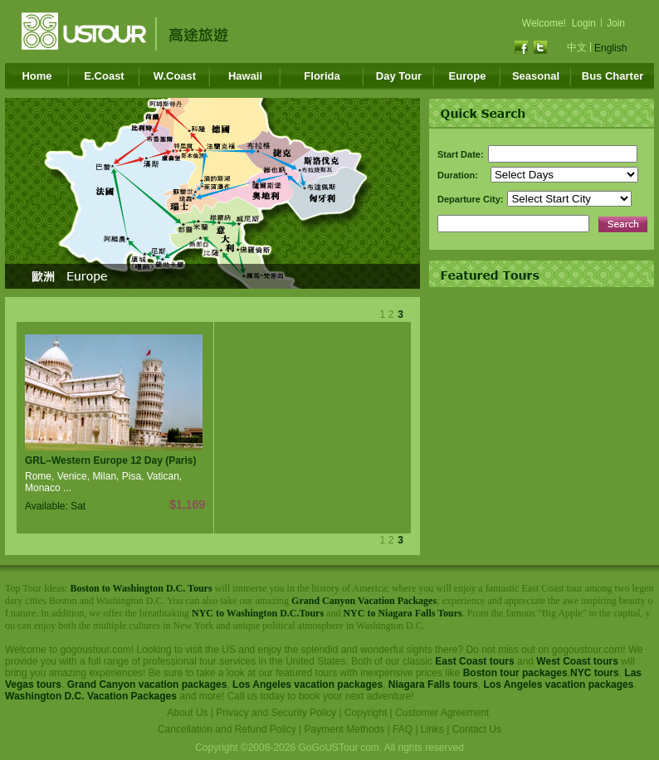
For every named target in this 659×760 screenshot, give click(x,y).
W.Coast (175, 76)
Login (584, 23)
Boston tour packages (515, 673)
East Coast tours (474, 661)
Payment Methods (345, 729)
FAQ (402, 729)
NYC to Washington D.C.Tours (258, 613)
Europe (467, 76)
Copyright (365, 713)
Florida (321, 76)
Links (432, 729)
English (610, 48)
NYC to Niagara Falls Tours (402, 613)
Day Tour (399, 76)
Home (36, 76)
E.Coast (104, 76)
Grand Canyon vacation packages (147, 684)
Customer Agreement (442, 713)
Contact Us (476, 729)
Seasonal (535, 76)
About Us (187, 713)
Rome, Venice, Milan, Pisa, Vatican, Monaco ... (103, 482)
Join (616, 23)
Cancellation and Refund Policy (227, 729)
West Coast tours (577, 661)
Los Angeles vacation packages (307, 684)
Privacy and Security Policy (276, 713)
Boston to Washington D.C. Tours (141, 588)
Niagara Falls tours (433, 684)
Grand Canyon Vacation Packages (364, 601)
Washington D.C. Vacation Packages (91, 696)
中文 (577, 47)
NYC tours (594, 673)
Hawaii (245, 76)
